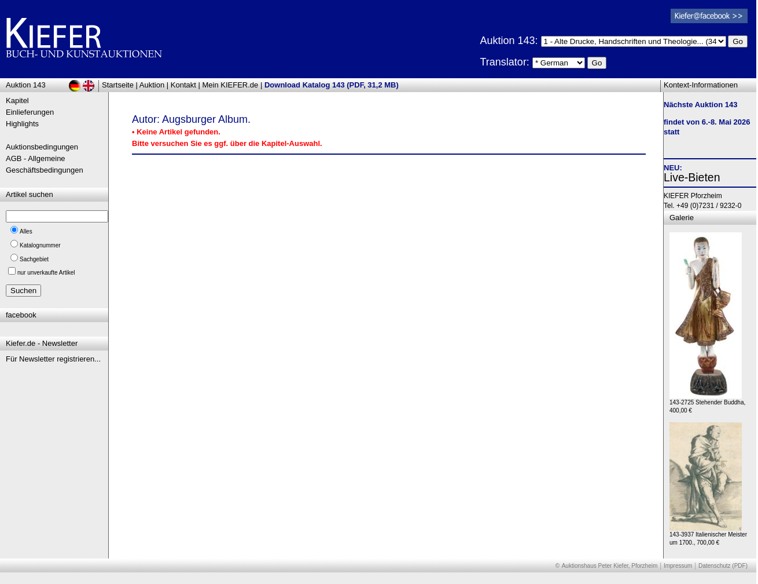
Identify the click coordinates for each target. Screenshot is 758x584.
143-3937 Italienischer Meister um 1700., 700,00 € (708, 535)
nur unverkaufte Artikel (46, 272)
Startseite (118, 85)
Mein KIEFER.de (231, 85)
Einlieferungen (30, 112)
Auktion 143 (26, 85)
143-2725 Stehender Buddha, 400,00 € (707, 403)
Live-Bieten (692, 177)
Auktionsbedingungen (42, 147)
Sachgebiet (34, 259)
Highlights (22, 123)
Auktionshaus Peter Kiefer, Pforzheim (610, 566)
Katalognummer (40, 245)
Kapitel (17, 100)
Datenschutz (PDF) (723, 566)
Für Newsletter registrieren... (53, 359)
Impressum (678, 566)
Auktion (151, 85)
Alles (26, 231)
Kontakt (183, 85)
